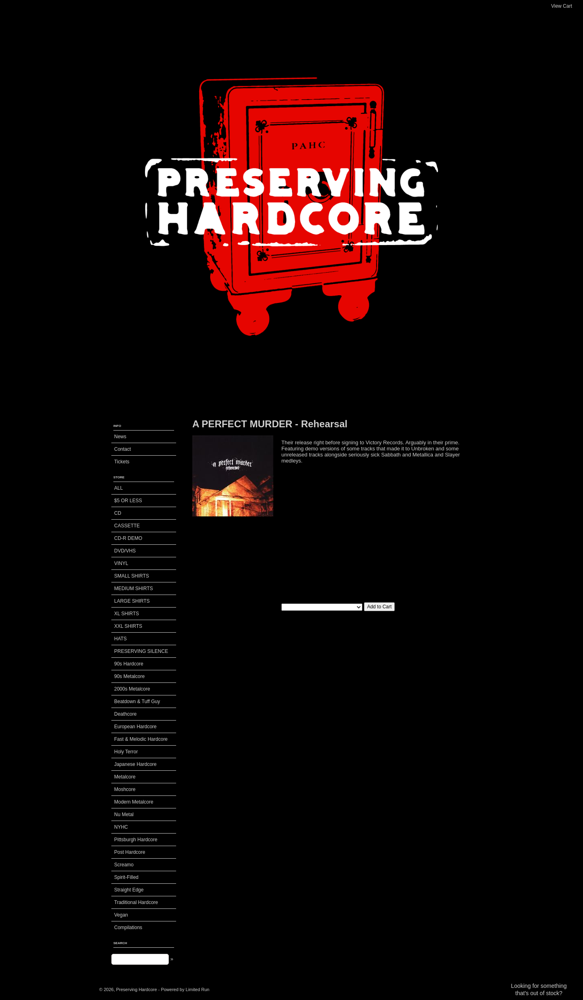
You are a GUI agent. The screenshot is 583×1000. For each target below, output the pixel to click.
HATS (120, 639)
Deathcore (125, 714)
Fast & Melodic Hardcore (141, 739)
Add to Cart (379, 607)
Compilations (128, 927)
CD (117, 513)
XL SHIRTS (126, 613)
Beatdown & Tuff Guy (137, 701)
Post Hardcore (129, 852)
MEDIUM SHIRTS (133, 588)
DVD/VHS (125, 551)
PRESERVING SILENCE (141, 651)
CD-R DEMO (128, 538)
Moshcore (125, 789)
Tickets (122, 462)
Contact (122, 449)
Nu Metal (124, 814)
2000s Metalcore (132, 689)
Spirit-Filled (126, 877)
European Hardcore (135, 726)
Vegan (121, 915)
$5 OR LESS (128, 500)
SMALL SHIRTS (131, 576)
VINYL (121, 563)
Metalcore (125, 777)
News (120, 436)
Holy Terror (126, 752)
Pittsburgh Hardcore (135, 839)
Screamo (124, 865)
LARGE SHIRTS (132, 601)
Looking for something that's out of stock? (539, 989)
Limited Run (198, 989)
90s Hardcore (128, 664)
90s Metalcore (129, 676)
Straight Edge (129, 890)
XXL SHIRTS (128, 626)
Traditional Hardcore (136, 902)
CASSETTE (127, 526)
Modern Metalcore (133, 802)
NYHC (121, 827)
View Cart (561, 6)
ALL (118, 488)
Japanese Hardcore (135, 764)
